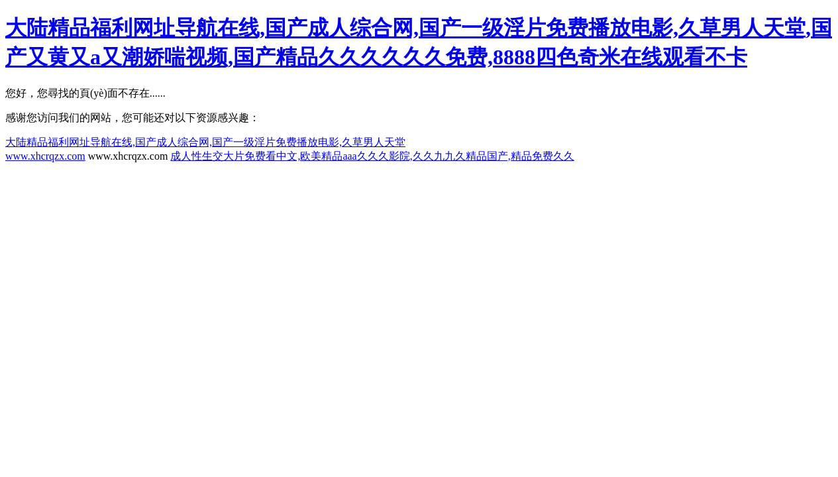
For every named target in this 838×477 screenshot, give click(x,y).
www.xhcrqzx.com (45, 156)
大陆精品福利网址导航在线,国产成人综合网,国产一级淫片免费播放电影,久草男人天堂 (205, 142)
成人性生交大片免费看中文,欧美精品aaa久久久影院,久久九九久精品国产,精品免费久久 (372, 156)
